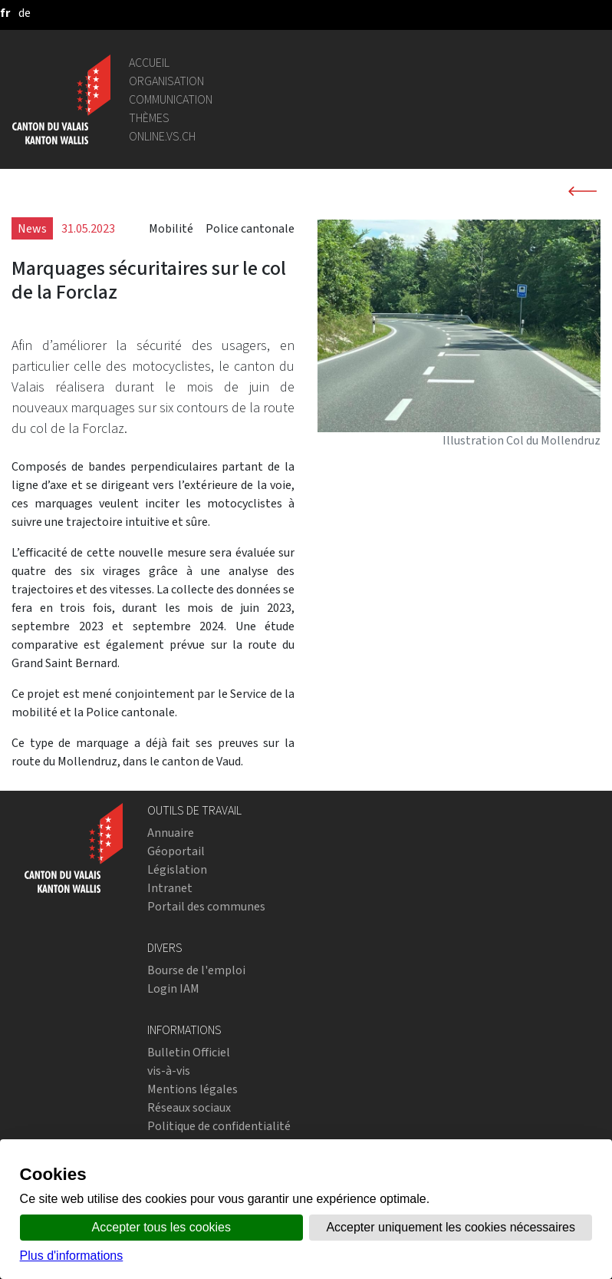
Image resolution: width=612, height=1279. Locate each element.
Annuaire (170, 833)
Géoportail (176, 851)
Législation (177, 869)
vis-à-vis (168, 1071)
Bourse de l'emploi (196, 970)
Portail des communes (206, 906)
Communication (170, 99)
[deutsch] (24, 13)
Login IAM (173, 988)
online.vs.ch (162, 136)
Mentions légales (192, 1089)
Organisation (166, 81)
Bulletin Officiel (188, 1052)
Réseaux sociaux (189, 1107)
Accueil (149, 63)
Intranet (169, 888)
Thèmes (149, 118)
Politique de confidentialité (219, 1126)
